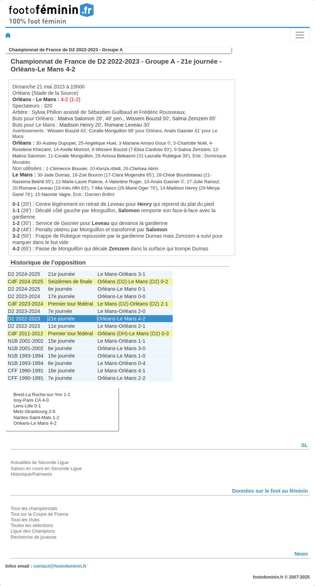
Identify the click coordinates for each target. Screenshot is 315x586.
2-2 (141, 378)
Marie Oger (137, 188)
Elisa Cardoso (148, 149)
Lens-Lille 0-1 (27, 405)
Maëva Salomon (76, 118)
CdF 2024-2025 (25, 281)
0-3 (165, 333)
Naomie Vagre (55, 194)
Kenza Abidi (108, 168)
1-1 (141, 341)
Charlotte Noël (192, 143)
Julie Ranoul (205, 181)
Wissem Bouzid (143, 118)
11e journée (61, 326)
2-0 (141, 311)
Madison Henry (76, 125)
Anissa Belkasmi (119, 155)
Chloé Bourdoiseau (182, 175)
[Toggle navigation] (300, 35)
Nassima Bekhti (28, 181)
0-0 (141, 296)
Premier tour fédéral (70, 304)
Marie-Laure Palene (82, 181)
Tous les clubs (25, 519)
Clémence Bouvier (68, 168)
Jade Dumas (57, 175)
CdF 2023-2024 (25, 304)
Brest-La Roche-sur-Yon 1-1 (41, 394)
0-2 (164, 281)
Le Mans (46, 99)
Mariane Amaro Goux (144, 143)
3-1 (141, 274)
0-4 (141, 363)
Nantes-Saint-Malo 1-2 (36, 417)
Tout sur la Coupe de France (39, 514)
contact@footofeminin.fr (59, 566)
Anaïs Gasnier (178, 130)
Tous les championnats (34, 508)
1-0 (141, 356)
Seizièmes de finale (70, 281)
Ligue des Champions (33, 531)
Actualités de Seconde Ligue (40, 462)
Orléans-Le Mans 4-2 (35, 423)
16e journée (61, 370)
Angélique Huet (100, 143)
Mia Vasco (105, 188)
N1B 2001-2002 (26, 341)
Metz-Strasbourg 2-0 (34, 411)
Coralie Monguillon (108, 130)
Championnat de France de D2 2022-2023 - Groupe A (66, 49)
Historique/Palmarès (31, 474)
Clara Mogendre (128, 175)
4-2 (141, 318)
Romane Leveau (123, 125)
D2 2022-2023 (24, 318)
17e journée (61, 296)
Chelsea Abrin (144, 168)
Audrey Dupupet (59, 143)
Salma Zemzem (190, 118)
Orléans (21, 99)
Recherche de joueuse (34, 537)
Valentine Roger (125, 181)
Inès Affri (71, 188)
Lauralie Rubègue (163, 155)
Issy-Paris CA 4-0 (31, 400)
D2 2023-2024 (24, 296)
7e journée (60, 311)
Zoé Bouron (91, 175)
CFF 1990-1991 (26, 370)
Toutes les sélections (32, 525)
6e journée (60, 289)
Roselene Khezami (31, 149)
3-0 (141, 348)
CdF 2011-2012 (25, 333)
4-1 (141, 370)
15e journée (61, 341)
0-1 (141, 289)
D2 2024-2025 (24, 274)
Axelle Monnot (74, 149)
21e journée (61, 274)
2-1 (164, 304)
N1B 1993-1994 (26, 356)
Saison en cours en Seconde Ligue (46, 468)
